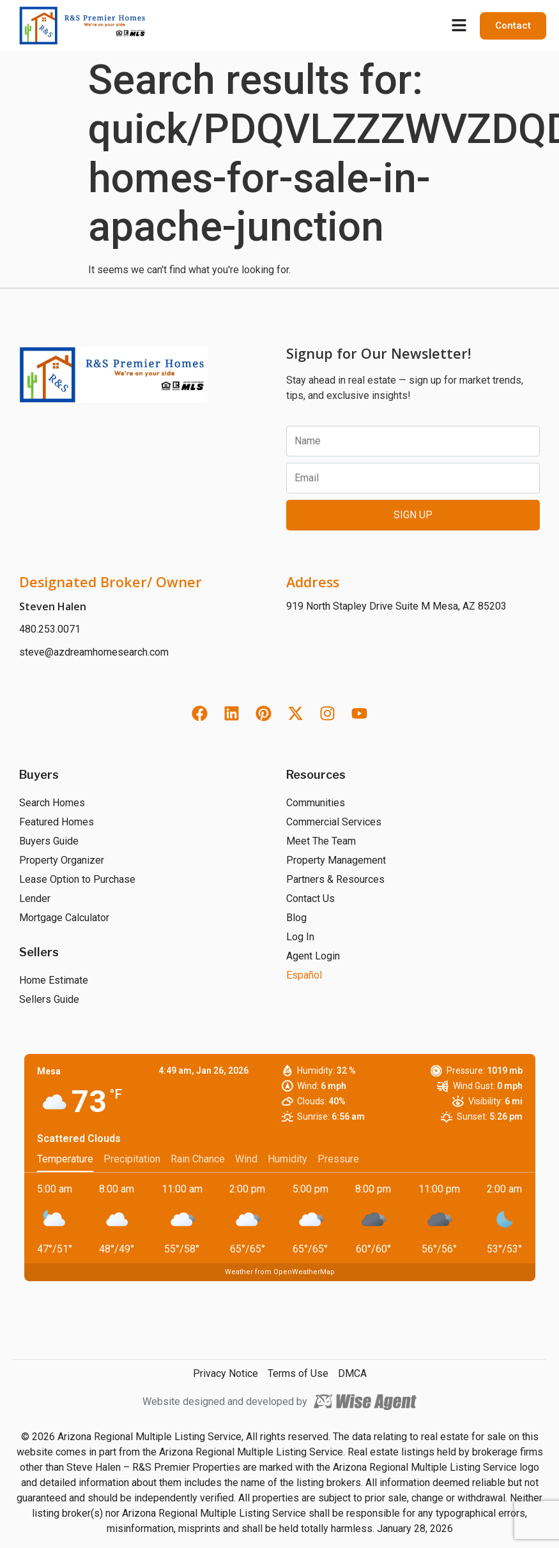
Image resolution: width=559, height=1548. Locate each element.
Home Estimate (53, 980)
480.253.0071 (49, 629)
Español (304, 975)
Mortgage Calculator (64, 918)
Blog (296, 918)
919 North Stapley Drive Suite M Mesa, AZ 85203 (396, 606)
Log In (300, 937)
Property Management (336, 860)
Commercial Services (333, 822)
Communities (315, 803)
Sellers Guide (49, 999)
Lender (34, 898)
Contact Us (310, 898)
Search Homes (52, 803)
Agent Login (313, 956)
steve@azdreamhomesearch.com (94, 652)
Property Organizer (61, 860)
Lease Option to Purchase (77, 879)
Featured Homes (56, 822)
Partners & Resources (335, 879)
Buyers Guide (49, 841)
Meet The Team (321, 841)
